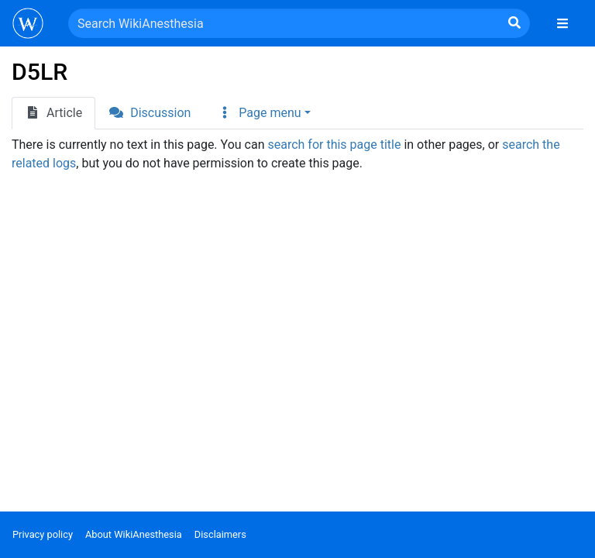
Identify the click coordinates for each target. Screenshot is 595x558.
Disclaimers (220, 534)
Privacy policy (42, 534)
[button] (263, 113)
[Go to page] (514, 23)
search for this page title (334, 144)
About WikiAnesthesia (133, 534)
